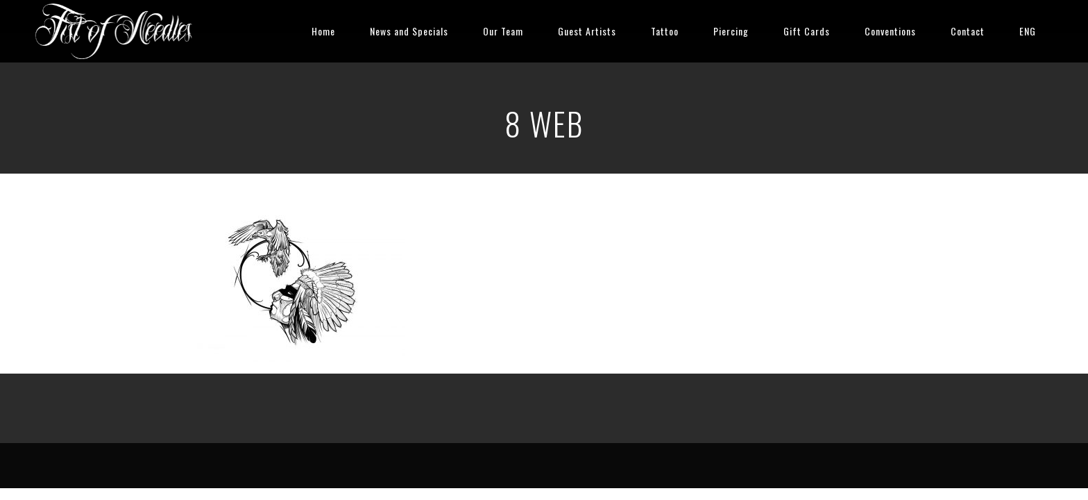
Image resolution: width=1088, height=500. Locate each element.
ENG (1027, 31)
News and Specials (409, 31)
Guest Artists (587, 31)
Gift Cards (806, 31)
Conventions (890, 31)
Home (323, 31)
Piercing (731, 31)
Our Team (503, 31)
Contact (968, 31)
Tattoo (665, 31)
